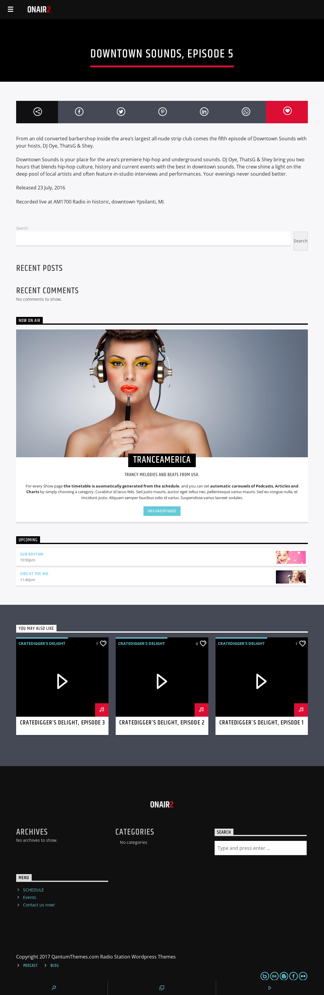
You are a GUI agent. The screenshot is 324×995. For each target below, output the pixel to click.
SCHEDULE (33, 890)
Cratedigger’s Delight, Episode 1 (261, 722)
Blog (55, 965)
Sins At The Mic (34, 574)
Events (29, 897)
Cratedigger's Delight (42, 643)
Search (22, 228)
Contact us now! (39, 905)
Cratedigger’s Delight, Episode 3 (62, 722)
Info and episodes (162, 511)
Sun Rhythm (32, 554)
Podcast (30, 965)
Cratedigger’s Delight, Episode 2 (161, 722)
